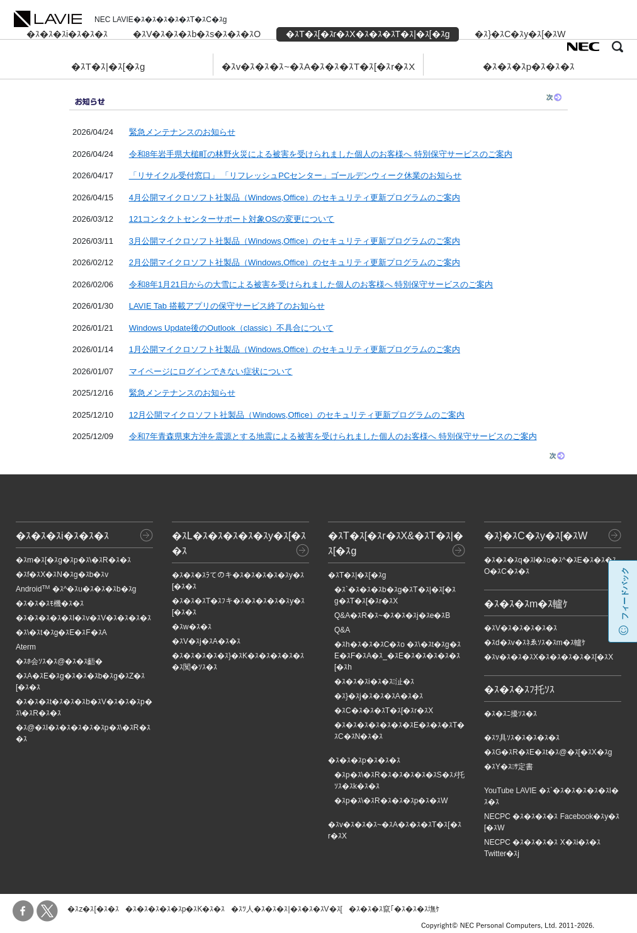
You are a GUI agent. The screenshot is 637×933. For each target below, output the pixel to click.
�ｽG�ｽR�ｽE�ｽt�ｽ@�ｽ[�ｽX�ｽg (548, 752)
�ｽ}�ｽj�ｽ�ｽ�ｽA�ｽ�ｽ (378, 696)
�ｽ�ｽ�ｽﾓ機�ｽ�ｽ (50, 603)
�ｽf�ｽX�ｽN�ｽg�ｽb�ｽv (62, 574)
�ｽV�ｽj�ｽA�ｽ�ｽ (206, 641)
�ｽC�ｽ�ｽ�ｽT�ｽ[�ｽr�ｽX (383, 710)
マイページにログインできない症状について (211, 371)
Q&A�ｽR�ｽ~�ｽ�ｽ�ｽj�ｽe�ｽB (392, 615)
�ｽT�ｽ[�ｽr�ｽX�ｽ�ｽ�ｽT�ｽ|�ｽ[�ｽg (367, 34)
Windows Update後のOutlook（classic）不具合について (231, 328)
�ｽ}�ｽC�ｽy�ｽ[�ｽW (520, 34)
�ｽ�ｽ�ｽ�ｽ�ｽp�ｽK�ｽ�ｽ (175, 909)
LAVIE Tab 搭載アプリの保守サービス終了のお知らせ (227, 306)
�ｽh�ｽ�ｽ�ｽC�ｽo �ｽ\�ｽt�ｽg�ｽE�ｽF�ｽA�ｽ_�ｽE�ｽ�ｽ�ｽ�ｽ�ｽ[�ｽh (397, 656)
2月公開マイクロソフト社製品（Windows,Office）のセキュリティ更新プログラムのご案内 (294, 262)
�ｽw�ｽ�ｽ (191, 626)
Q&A (342, 630)
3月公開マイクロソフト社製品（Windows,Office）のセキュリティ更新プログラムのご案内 (294, 241)
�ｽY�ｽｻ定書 (508, 766)
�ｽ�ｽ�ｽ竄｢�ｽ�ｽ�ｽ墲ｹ (394, 909)
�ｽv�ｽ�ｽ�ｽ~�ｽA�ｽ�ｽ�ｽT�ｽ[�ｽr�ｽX (318, 66)
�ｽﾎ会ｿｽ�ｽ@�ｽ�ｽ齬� (59, 661)
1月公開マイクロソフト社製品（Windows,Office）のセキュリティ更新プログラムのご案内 (294, 349)
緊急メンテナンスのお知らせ (182, 132)
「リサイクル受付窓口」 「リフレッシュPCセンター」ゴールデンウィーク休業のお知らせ (295, 175)
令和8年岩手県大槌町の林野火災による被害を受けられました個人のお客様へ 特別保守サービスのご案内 (320, 154)
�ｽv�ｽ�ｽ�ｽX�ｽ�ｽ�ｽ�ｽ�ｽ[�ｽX (548, 657)
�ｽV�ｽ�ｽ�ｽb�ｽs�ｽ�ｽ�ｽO (197, 34)
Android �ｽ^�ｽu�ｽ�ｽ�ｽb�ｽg (76, 589)
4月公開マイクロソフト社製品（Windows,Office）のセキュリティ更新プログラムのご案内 (294, 197)
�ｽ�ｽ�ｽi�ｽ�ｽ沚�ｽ (374, 681)
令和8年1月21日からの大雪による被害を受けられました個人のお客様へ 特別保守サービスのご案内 (311, 284)
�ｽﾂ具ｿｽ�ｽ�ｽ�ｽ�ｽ (522, 737)
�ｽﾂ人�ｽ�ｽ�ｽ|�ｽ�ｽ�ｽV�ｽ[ (286, 909)
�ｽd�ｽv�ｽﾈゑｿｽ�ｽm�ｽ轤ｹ (534, 642)
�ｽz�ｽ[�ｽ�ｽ (92, 909)
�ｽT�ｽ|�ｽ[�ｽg (108, 66)
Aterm (26, 647)
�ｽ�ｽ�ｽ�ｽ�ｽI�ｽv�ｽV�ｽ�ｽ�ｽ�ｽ (83, 618)
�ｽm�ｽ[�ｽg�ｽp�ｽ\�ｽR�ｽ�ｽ (73, 560)
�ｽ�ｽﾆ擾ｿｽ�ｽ (510, 713)
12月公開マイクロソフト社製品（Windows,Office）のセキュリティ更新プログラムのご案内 (297, 415)
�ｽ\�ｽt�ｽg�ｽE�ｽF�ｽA (61, 632)
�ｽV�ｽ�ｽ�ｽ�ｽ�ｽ (520, 628)
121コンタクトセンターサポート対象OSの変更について (231, 219)
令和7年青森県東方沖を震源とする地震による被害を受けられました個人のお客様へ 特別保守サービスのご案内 (333, 436)
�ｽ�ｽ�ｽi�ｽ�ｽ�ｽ (67, 34)
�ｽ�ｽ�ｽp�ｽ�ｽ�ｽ (529, 66)
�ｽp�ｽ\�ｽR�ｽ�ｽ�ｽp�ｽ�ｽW (391, 800)
